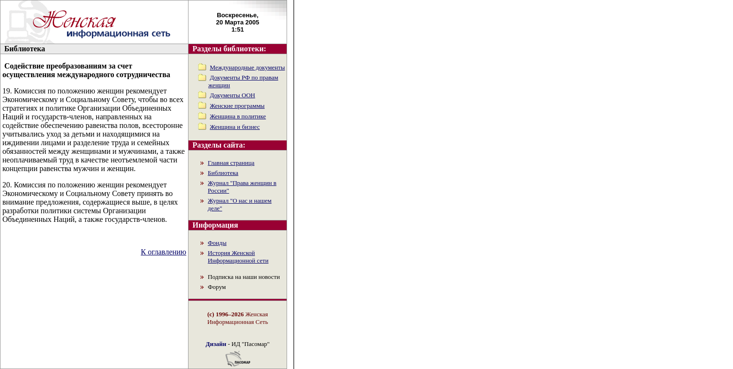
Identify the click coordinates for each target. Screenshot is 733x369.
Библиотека (223, 172)
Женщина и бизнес (235, 126)
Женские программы (237, 105)
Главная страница (231, 162)
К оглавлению (163, 252)
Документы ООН (232, 95)
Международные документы (247, 67)
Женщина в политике (238, 116)
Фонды (217, 242)
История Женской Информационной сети (238, 256)
